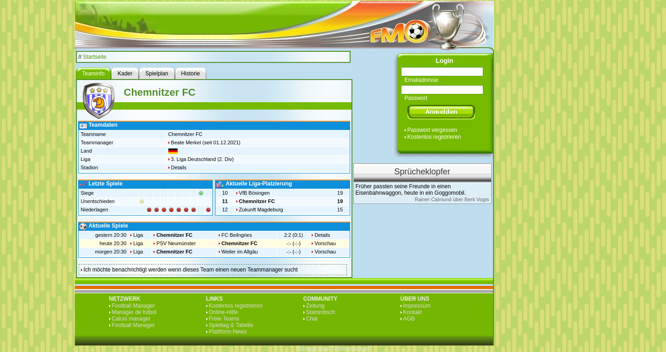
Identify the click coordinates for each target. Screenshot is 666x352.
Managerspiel (313, 349)
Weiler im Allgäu (240, 251)
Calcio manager (131, 318)
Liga (138, 235)
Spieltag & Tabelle (231, 325)
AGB (409, 318)
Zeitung (315, 306)
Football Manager (133, 306)
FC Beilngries (237, 235)
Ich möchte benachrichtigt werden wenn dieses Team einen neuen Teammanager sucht (191, 269)
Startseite (95, 57)
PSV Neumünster (176, 243)
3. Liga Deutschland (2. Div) (202, 159)
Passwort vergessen (432, 130)
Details (179, 167)
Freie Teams (224, 318)
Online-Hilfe (223, 312)
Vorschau (325, 243)
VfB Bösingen (254, 193)
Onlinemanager (351, 349)
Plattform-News (228, 331)
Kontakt (412, 312)
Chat (312, 318)
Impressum (417, 306)
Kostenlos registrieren (434, 137)
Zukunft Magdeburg (261, 209)
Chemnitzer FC (257, 201)
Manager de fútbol (134, 312)
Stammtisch (320, 312)
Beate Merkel (186, 142)
